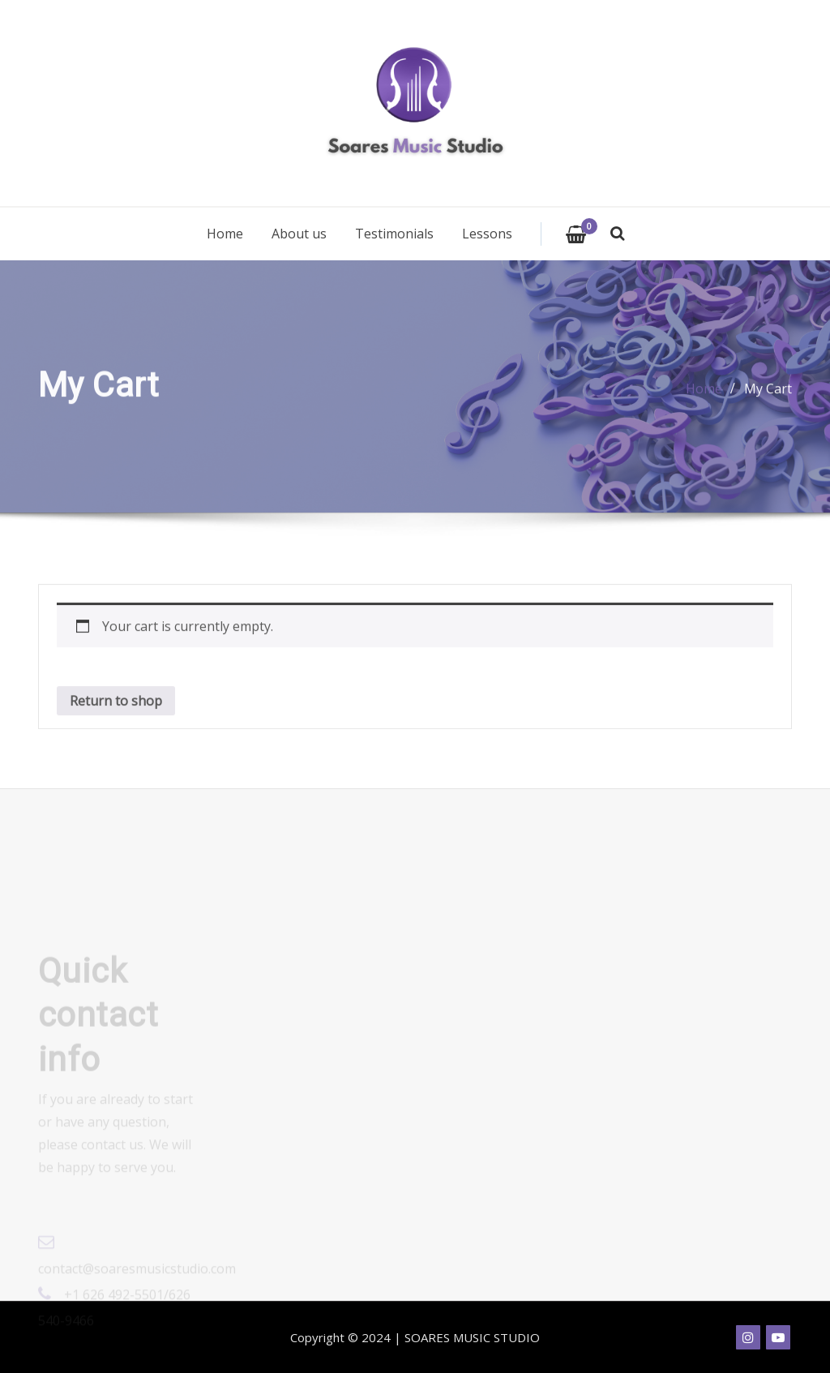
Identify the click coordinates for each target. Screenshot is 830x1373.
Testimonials (394, 233)
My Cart (768, 392)
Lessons (487, 233)
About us (299, 233)
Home (225, 233)
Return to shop (116, 711)
